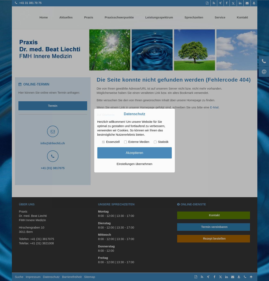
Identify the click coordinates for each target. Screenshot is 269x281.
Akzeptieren (134, 153)
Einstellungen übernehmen (134, 164)
